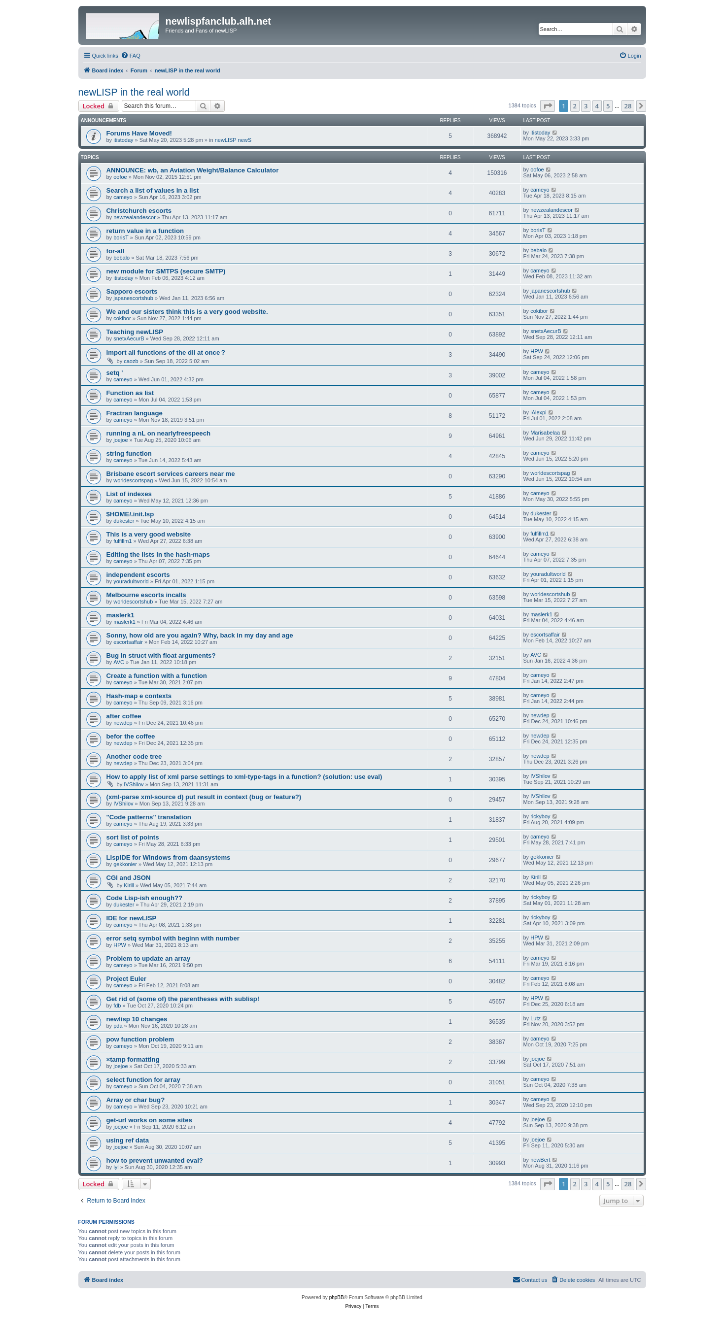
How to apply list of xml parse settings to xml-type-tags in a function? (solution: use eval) (244, 776)
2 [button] (575, 105)
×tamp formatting (133, 1059)
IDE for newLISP (131, 918)
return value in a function (145, 231)
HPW (536, 351)
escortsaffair (128, 642)
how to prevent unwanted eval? (154, 1160)
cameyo (123, 197)
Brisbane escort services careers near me (170, 473)
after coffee (123, 716)
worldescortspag (133, 480)
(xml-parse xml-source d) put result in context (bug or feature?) (204, 797)
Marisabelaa (545, 433)
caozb (131, 361)
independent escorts (138, 574)
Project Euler (126, 978)
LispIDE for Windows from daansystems (168, 857)
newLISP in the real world (134, 92)
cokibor (122, 318)
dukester (123, 521)
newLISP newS (233, 140)
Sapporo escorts (132, 291)
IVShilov (133, 784)
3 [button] (585, 105)
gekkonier (125, 864)
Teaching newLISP (135, 332)
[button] (547, 106)
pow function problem (140, 1039)
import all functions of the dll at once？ (166, 352)
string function (129, 453)
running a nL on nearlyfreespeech (158, 433)
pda (117, 1026)
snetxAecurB (128, 338)
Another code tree (134, 756)
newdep (123, 723)
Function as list (130, 393)
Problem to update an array (148, 958)
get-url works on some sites (149, 1120)
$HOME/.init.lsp (130, 514)
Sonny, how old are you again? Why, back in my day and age (199, 635)
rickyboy (540, 816)
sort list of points (132, 837)
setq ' (114, 372)
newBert (540, 1160)
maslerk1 (120, 615)
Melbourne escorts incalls (146, 595)
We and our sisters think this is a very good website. (187, 311)
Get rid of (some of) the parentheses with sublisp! (183, 999)
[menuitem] (130, 56)
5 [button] (608, 105)
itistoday (123, 140)
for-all (115, 251)
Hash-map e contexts (139, 696)
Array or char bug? (135, 1100)
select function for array (143, 1079)
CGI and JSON (128, 877)
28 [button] (628, 105)
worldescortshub (133, 601)
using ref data (127, 1140)
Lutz (535, 1018)
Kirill (129, 885)
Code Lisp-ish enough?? (144, 898)
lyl (115, 1167)
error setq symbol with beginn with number (173, 938)
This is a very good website (148, 534)
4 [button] (597, 105)
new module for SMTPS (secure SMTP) (166, 271)
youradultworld (131, 581)
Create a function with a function (156, 675)
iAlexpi (538, 412)
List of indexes (129, 494)
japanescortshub (133, 298)
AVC (118, 662)
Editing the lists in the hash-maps (158, 554)
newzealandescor (134, 217)
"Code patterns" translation (148, 817)
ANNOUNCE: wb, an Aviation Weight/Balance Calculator (192, 170)
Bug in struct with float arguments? (161, 655)
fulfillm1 (122, 541)
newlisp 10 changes (137, 1019)
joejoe (120, 440)
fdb (117, 1005)
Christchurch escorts (139, 210)
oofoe (120, 177)
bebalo (121, 258)
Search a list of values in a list (152, 190)
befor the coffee (130, 736)
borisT (121, 237)
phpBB (336, 1297)
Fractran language (134, 413)
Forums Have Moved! (139, 133)
